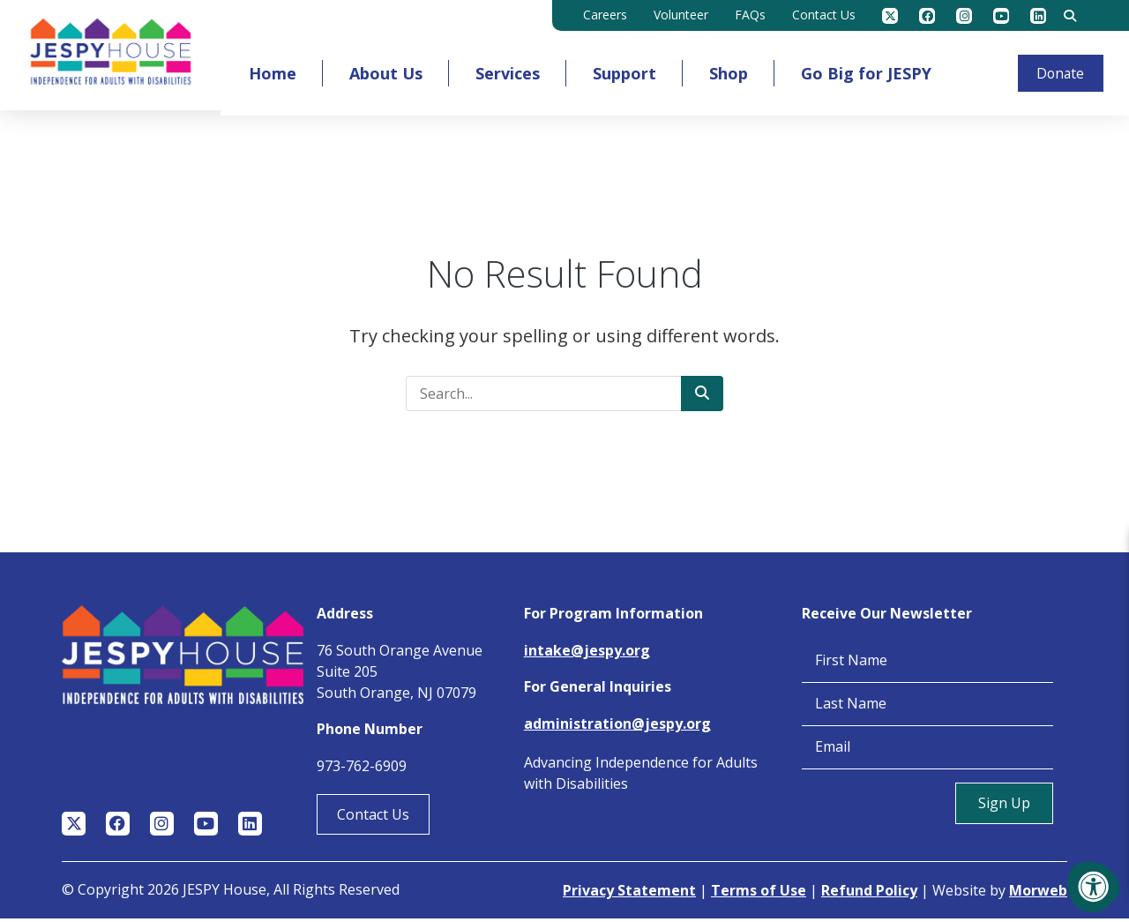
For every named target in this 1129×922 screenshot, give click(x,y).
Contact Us (373, 818)
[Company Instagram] (964, 16)
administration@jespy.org (617, 727)
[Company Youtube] (1001, 16)
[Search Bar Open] (1070, 16)
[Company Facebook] (927, 16)
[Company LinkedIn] (1038, 16)
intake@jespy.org (587, 653)
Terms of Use (758, 893)
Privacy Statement (629, 893)
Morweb (1038, 893)
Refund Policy (869, 893)
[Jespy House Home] (111, 57)
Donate (1057, 71)
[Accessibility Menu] (1093, 886)
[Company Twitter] (890, 16)
